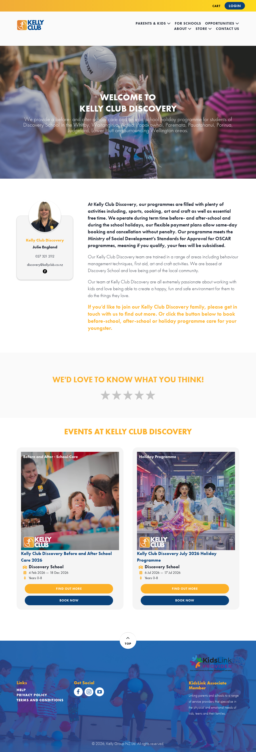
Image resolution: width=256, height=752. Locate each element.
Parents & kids (153, 23)
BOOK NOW (69, 600)
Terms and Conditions (40, 700)
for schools (188, 23)
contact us (227, 29)
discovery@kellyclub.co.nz (45, 264)
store (204, 29)
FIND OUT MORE (69, 589)
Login (235, 6)
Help (21, 690)
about (183, 29)
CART (216, 6)
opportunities (222, 23)
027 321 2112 (44, 256)
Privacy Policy (32, 695)
